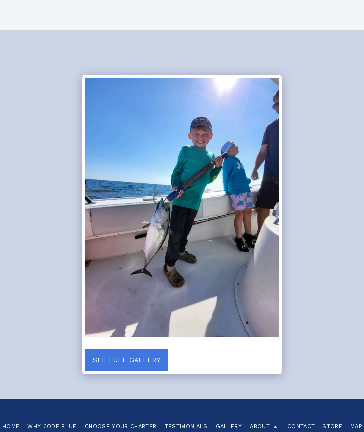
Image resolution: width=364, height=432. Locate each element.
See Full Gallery (126, 360)
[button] (264, 426)
